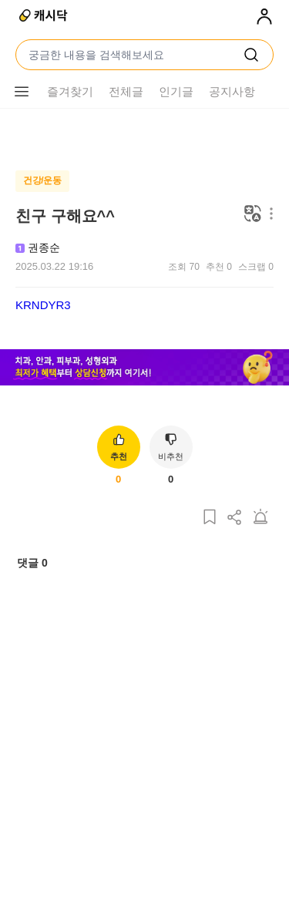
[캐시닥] (44, 17)
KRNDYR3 (43, 304)
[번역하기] (253, 214)
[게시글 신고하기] (260, 548)
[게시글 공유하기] (235, 548)
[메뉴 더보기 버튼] (268, 214)
